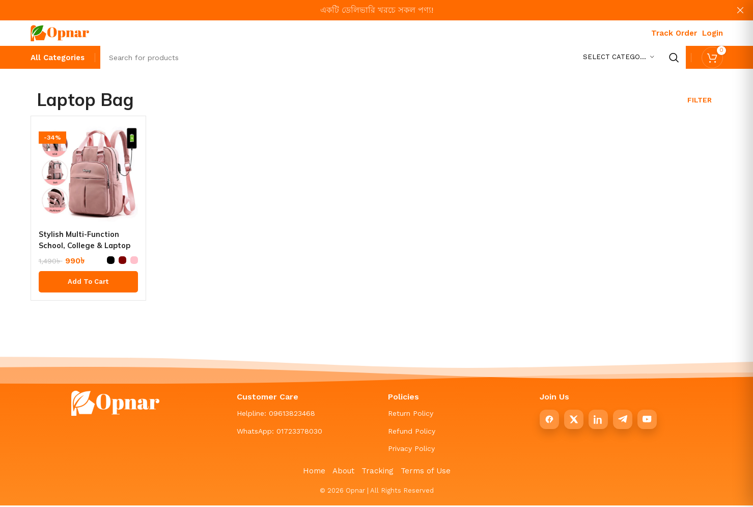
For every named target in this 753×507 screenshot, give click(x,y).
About (343, 473)
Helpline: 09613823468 (276, 416)
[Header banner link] (361, 10)
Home (314, 473)
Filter (699, 102)
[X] (573, 422)
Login (712, 33)
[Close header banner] (740, 10)
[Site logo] (60, 32)
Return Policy (410, 416)
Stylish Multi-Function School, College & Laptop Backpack (82, 247)
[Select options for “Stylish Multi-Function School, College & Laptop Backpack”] (88, 284)
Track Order (674, 33)
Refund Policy (411, 433)
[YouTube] (647, 422)
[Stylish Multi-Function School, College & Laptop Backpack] (88, 176)
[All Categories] (58, 59)
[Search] (393, 58)
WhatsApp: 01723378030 (279, 433)
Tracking (377, 473)
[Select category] (618, 58)
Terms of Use (426, 473)
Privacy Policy (411, 451)
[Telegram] (622, 422)
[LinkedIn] (598, 422)
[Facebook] (549, 422)
